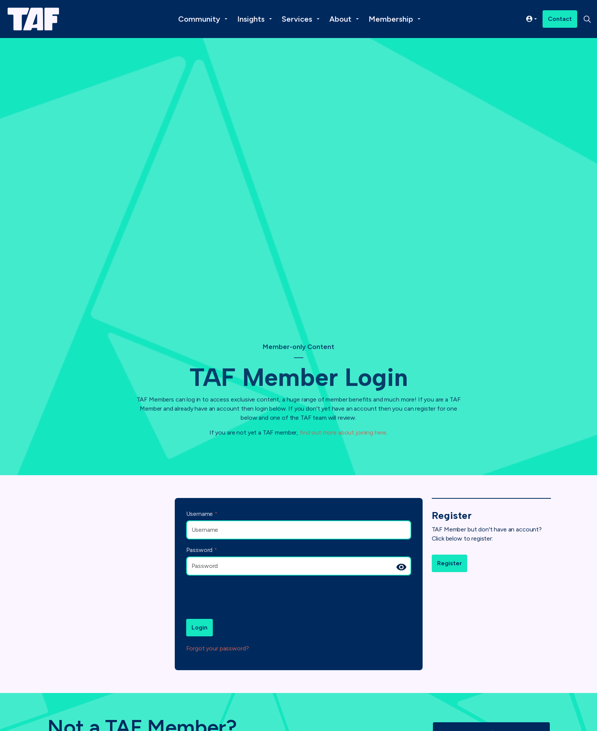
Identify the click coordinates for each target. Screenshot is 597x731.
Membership (391, 19)
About (340, 19)
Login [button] (199, 628)
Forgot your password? (217, 648)
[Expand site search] (587, 19)
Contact (559, 19)
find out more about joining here (343, 427)
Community (199, 19)
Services (297, 19)
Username (202, 513)
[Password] (298, 566)
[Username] (298, 529)
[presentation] (244, 596)
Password (201, 549)
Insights (251, 19)
